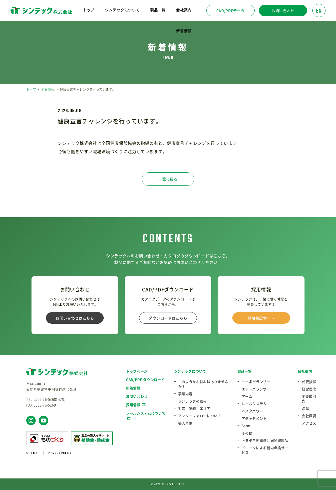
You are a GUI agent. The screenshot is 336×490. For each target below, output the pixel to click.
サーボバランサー (256, 381)
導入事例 (185, 423)
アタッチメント (254, 418)
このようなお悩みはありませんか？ (203, 384)
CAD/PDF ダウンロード (145, 379)
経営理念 (309, 389)
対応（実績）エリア (194, 408)
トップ (88, 9)
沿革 (305, 408)
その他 (247, 433)
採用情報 (133, 404)
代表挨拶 (309, 381)
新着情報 (184, 30)
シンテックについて (190, 371)
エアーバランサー (256, 389)
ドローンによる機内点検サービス (265, 450)
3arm (246, 425)
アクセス (309, 423)
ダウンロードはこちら (168, 318)
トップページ (137, 371)
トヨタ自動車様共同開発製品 (265, 440)
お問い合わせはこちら (75, 318)
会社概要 (309, 415)
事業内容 (185, 393)
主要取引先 (309, 398)
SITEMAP (33, 453)
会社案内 (305, 371)
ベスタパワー (252, 411)
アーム (247, 396)
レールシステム (254, 403)
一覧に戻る (168, 179)
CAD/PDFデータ (230, 10)
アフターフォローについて (199, 415)
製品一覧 (245, 371)
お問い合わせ (283, 10)
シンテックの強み (192, 401)
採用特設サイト (261, 318)
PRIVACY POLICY (60, 453)
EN (319, 11)
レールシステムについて (145, 413)
